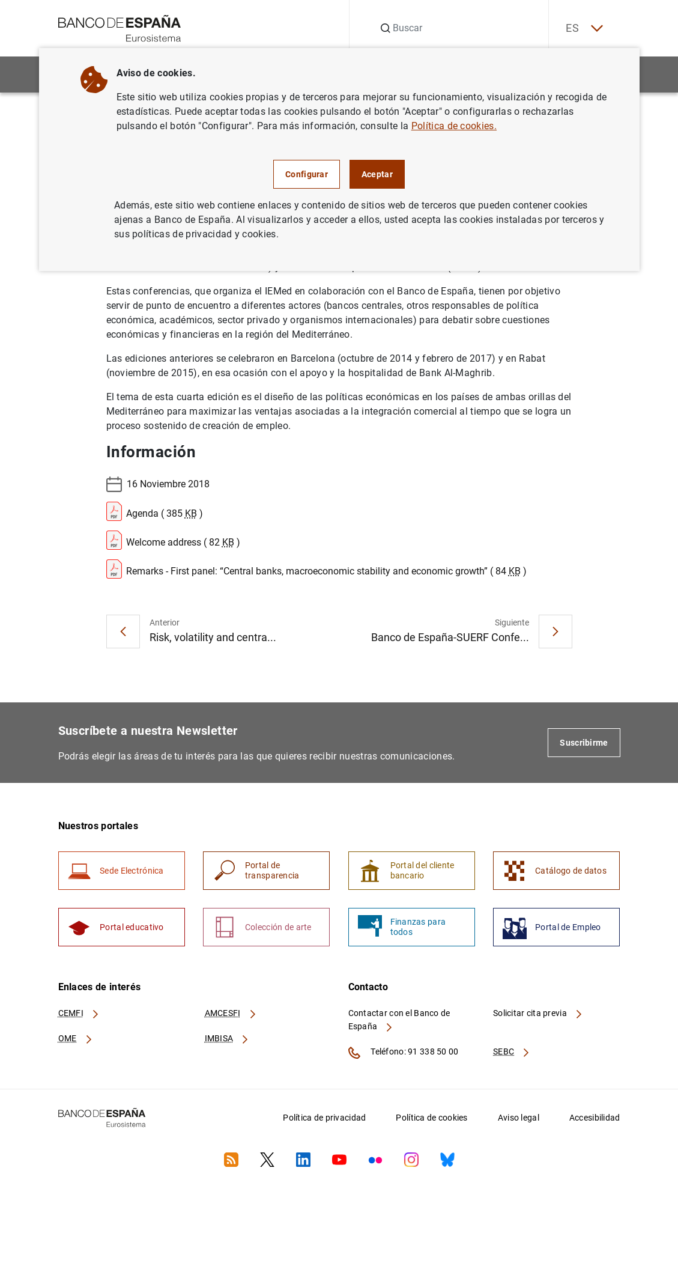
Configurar (306, 174)
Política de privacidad (324, 1119)
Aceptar (377, 174)
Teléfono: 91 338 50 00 (403, 1054)
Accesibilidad (594, 1119)
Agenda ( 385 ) (154, 511)
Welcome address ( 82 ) (173, 540)
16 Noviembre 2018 (158, 484)
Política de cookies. (454, 126)
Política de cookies (431, 1119)
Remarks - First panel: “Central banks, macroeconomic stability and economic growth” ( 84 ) (316, 569)
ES (582, 28)
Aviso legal (518, 1119)
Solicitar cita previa (538, 1014)
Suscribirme (584, 742)
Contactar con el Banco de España (399, 1020)
